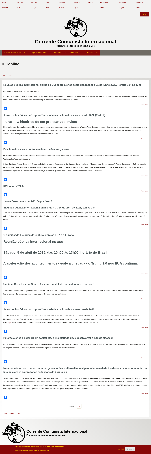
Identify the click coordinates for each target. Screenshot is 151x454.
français (20, 2)
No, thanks (130, 449)
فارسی (33, 7)
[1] (10, 322)
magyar (121, 7)
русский (5, 7)
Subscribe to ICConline (12, 413)
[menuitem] (14, 53)
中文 (89, 7)
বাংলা (102, 7)
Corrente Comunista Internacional (75, 41)
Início (3, 75)
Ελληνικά (139, 2)
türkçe (90, 2)
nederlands (104, 2)
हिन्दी (18, 7)
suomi (138, 7)
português (122, 2)
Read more (144, 105)
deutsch (34, 2)
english (4, 2)
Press (10, 75)
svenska (62, 2)
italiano (48, 2)
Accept (121, 449)
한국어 (48, 7)
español (76, 2)
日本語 (61, 7)
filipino (76, 7)
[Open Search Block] (144, 14)
